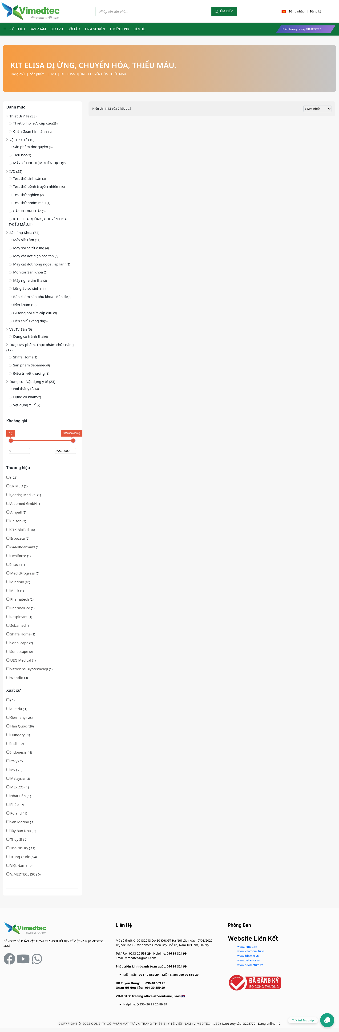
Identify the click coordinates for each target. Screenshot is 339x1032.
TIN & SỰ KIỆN (95, 29)
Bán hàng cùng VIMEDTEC (302, 29)
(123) (11, 477)
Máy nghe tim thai (28, 280)
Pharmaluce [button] (20, 608)
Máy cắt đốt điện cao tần (34, 255)
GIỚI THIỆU (17, 29)
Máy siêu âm (24, 239)
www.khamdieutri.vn (251, 951)
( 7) (15, 804)
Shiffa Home (23, 357)
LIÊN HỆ (139, 29)
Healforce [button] (18, 555)
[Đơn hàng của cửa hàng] (317, 108)
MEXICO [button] (17, 787)
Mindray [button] (17, 581)
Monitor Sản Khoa (28, 272)
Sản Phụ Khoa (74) (24, 232)
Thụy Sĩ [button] (16, 839)
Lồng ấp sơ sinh (26, 288)
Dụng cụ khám (25, 396)
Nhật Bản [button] (18, 795)
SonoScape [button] (19, 642)
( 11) (20, 848)
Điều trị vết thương (29, 373)
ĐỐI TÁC (74, 29)
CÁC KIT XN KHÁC (27, 211)
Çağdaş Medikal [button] (23, 494)
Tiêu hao (20, 155)
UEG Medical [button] (21, 660)
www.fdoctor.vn (248, 956)
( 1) (10, 700)
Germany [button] (18, 717)
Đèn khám (22, 304)
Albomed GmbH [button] (24, 503)
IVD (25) (15, 171)
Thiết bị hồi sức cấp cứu (32, 123)
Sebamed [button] (18, 625)
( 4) (19, 752)
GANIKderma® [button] (23, 547)
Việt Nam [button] (18, 865)
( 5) (18, 795)
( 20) (20, 726)
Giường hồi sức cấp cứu (33, 312)
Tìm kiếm (224, 11)
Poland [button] (16, 813)
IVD (53, 74)
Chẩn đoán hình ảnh (30, 131)
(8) (18, 625)
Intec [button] (14, 564)
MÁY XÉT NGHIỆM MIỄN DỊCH (37, 163)
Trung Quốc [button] (20, 856)
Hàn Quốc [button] (19, 726)
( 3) (18, 778)
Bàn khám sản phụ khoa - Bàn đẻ (40, 296)
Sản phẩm (39, 74)
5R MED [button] (17, 486)
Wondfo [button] (17, 677)
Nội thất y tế (23, 388)
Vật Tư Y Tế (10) (21, 139)
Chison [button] (16, 520)
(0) (23, 547)
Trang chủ (17, 74)
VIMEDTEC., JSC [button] (23, 874)
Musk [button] (15, 590)
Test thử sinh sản (27, 178)
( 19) (19, 865)
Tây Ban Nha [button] (21, 830)
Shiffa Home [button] (21, 634)
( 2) (15, 743)
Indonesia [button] (19, 752)
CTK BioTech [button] (20, 529)
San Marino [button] (20, 821)
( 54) (21, 856)
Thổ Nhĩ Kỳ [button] (19, 848)
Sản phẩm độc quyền (31, 146)
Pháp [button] (15, 804)
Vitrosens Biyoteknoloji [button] (29, 669)
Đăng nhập (297, 11)
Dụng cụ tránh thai (28, 336)
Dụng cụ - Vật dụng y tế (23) (32, 381)
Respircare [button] (19, 616)
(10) (18, 581)
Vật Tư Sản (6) (20, 329)
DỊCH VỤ (57, 29)
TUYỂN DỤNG (119, 29)
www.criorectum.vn (250, 965)
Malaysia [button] (17, 778)
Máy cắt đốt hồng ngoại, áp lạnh (40, 264)
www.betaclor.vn (248, 960)
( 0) (16, 839)
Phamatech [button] (20, 599)
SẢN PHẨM (38, 29)
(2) (17, 486)
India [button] (15, 743)
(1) (23, 494)
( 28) (19, 717)
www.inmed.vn (247, 946)
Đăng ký (316, 11)
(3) (17, 677)
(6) (20, 529)
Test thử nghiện (26, 194)
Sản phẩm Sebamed (29, 365)
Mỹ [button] (13, 769)
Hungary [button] (17, 734)
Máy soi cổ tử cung (29, 247)
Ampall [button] (16, 512)
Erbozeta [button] (18, 538)
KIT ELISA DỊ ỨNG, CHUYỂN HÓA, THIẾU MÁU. (94, 74)
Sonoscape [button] (19, 651)
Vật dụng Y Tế (24, 404)
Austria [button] (16, 708)
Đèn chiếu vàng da (28, 320)
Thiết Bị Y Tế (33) (22, 116)
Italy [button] (14, 761)
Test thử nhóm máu (30, 202)
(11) (15, 564)
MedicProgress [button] (23, 573)
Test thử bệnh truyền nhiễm (36, 186)
